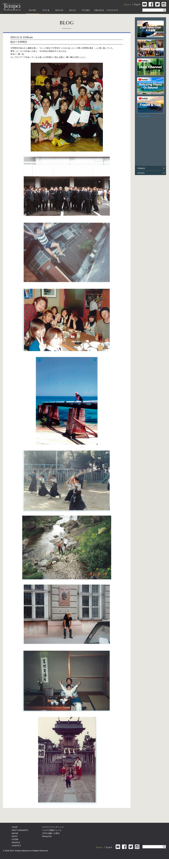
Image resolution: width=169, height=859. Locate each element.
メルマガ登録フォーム (52, 830)
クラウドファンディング (52, 827)
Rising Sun (47, 836)
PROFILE (16, 842)
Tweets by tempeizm (144, 116)
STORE (15, 839)
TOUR (14, 827)
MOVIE (15, 833)
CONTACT (16, 846)
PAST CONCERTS (20, 830)
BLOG (14, 836)
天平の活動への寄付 (51, 833)
